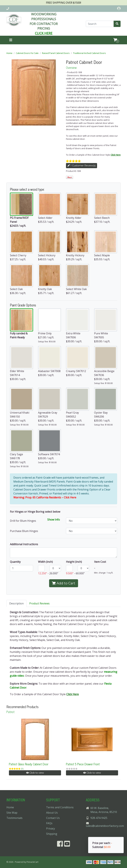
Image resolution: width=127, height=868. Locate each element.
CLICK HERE (43, 33)
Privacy (50, 828)
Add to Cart (63, 583)
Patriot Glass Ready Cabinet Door (28, 764)
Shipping (51, 834)
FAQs (49, 823)
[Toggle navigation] (10, 40)
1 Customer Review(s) (81, 165)
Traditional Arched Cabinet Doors (89, 53)
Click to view (35, 772)
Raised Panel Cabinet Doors (56, 53)
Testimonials (14, 818)
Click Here (116, 154)
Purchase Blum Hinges (24, 531)
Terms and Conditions (60, 807)
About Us (52, 812)
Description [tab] (16, 603)
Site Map (11, 812)
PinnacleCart (32, 862)
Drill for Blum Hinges (23, 521)
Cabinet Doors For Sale (27, 53)
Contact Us (53, 818)
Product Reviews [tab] (39, 603)
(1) (22, 768)
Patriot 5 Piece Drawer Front (83, 764)
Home (9, 53)
